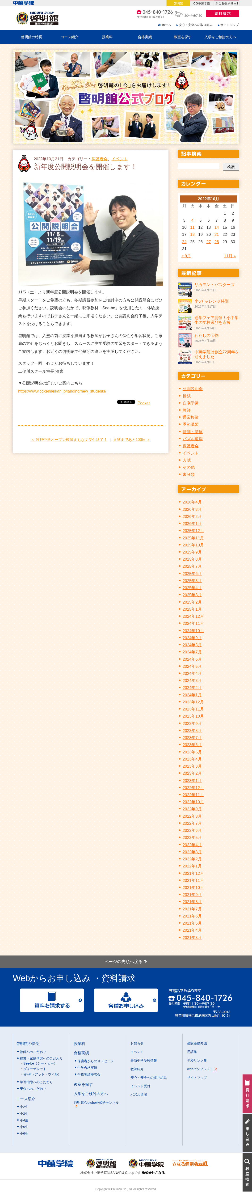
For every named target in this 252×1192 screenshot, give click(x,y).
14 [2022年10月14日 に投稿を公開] (216, 227)
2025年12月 (193, 530)
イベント (120, 159)
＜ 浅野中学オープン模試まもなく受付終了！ (69, 440)
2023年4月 (192, 759)
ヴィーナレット (34, 1069)
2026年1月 (192, 523)
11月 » (230, 256)
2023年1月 (192, 780)
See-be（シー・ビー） (40, 1063)
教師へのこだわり (33, 1052)
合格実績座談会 (89, 1074)
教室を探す (183, 37)
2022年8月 (192, 816)
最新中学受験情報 (143, 1060)
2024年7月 (192, 652)
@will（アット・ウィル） (42, 1074)
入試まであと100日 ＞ (132, 440)
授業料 (107, 37)
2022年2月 (192, 859)
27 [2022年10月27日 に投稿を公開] (208, 242)
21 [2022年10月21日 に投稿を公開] (216, 234)
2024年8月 (192, 645)
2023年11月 (193, 709)
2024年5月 (192, 666)
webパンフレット (202, 1069)
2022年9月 (192, 809)
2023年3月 (192, 766)
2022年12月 (193, 788)
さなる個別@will (226, 3)
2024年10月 (193, 631)
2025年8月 (192, 559)
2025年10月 (193, 545)
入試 (187, 460)
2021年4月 (192, 930)
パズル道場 (193, 439)
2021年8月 (192, 902)
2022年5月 (192, 837)
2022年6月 (192, 830)
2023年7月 (192, 737)
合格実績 (145, 37)
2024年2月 (192, 687)
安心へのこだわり (33, 1089)
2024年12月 (193, 616)
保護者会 (100, 159)
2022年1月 (192, 866)
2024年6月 (192, 659)
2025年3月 (192, 595)
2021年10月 (193, 887)
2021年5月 (192, 923)
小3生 (24, 1114)
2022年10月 (193, 802)
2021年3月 (192, 937)
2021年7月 (192, 909)
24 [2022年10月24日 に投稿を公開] (184, 242)
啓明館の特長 (31, 37)
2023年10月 (193, 716)
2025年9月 (192, 552)
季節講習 (191, 424)
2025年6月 (192, 573)
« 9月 (186, 256)
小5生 (24, 1127)
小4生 (24, 1120)
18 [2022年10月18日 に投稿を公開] (192, 234)
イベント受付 (140, 1086)
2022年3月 (192, 852)
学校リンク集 (197, 1060)
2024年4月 (192, 673)
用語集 (192, 1052)
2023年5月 (192, 752)
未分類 (189, 474)
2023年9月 (192, 723)
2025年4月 (192, 588)
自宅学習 (191, 403)
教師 (187, 410)
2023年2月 (192, 773)
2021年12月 (193, 873)
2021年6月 (192, 916)
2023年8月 (192, 730)
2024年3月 (192, 680)
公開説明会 (193, 389)
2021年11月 (193, 880)
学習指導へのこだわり (36, 1082)
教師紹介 (137, 1069)
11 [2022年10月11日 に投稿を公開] (192, 227)
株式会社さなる (153, 1173)
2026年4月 (192, 502)
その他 (189, 467)
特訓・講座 (193, 432)
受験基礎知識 (197, 1043)
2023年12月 (193, 702)
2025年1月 (192, 609)
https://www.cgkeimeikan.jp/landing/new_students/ (62, 391)
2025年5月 (192, 581)
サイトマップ (229, 25)
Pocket (144, 403)
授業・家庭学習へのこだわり (41, 1058)
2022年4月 (192, 845)
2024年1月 (192, 695)
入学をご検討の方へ (220, 37)
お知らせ (137, 1043)
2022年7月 (192, 823)
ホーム (166, 25)
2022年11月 (193, 795)
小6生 (24, 1133)
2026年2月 (192, 516)
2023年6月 (192, 745)
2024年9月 (192, 638)
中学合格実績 (87, 1067)
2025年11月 (193, 538)
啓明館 (178, 3)
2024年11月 (193, 623)
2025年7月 (192, 566)
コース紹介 (69, 37)
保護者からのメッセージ (95, 1061)
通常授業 (191, 417)
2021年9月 (192, 894)
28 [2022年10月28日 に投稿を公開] (216, 242)
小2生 (24, 1107)
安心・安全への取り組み (196, 25)
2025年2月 (192, 602)
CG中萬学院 (201, 3)
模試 (187, 396)
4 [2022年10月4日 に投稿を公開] (192, 220)
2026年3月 (192, 509)
